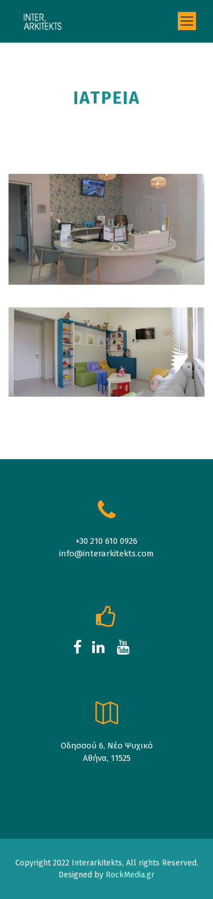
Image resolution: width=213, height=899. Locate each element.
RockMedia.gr (129, 874)
